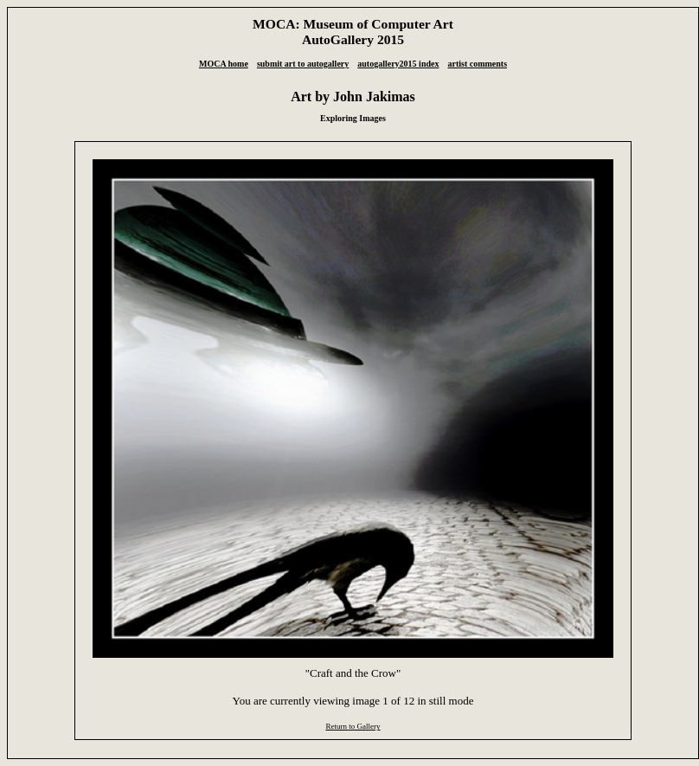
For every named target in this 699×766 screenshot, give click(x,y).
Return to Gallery (352, 726)
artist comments (477, 63)
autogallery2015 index (398, 63)
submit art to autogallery (303, 63)
